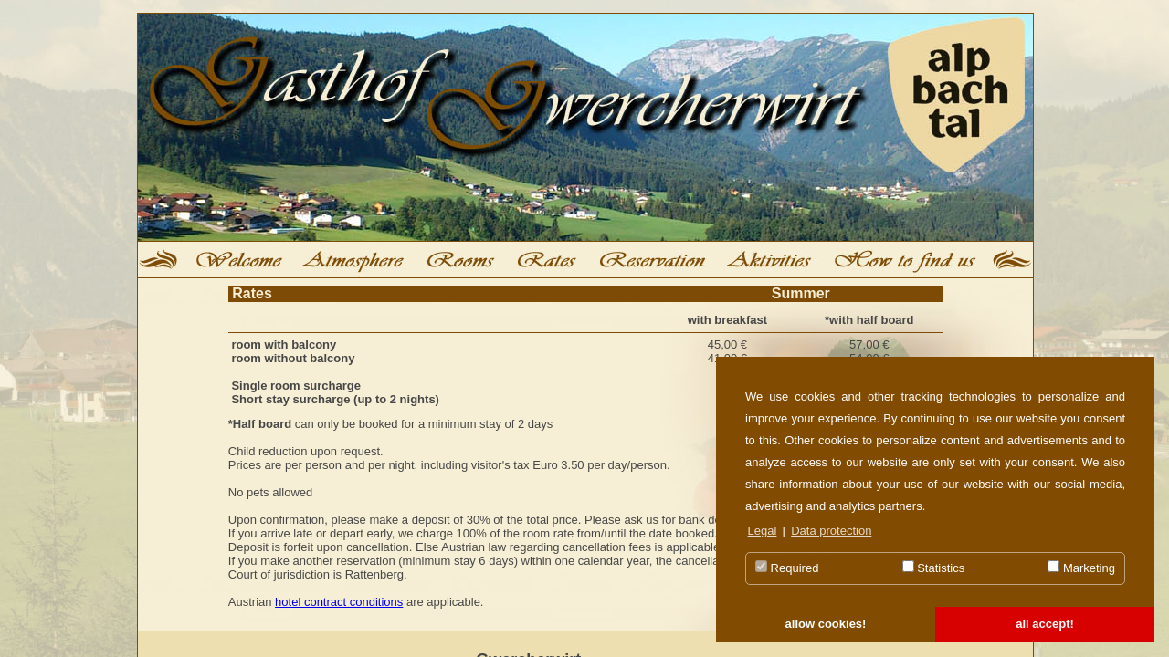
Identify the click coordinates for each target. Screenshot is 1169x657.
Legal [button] (762, 530)
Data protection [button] (831, 530)
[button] (825, 625)
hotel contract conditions (339, 602)
